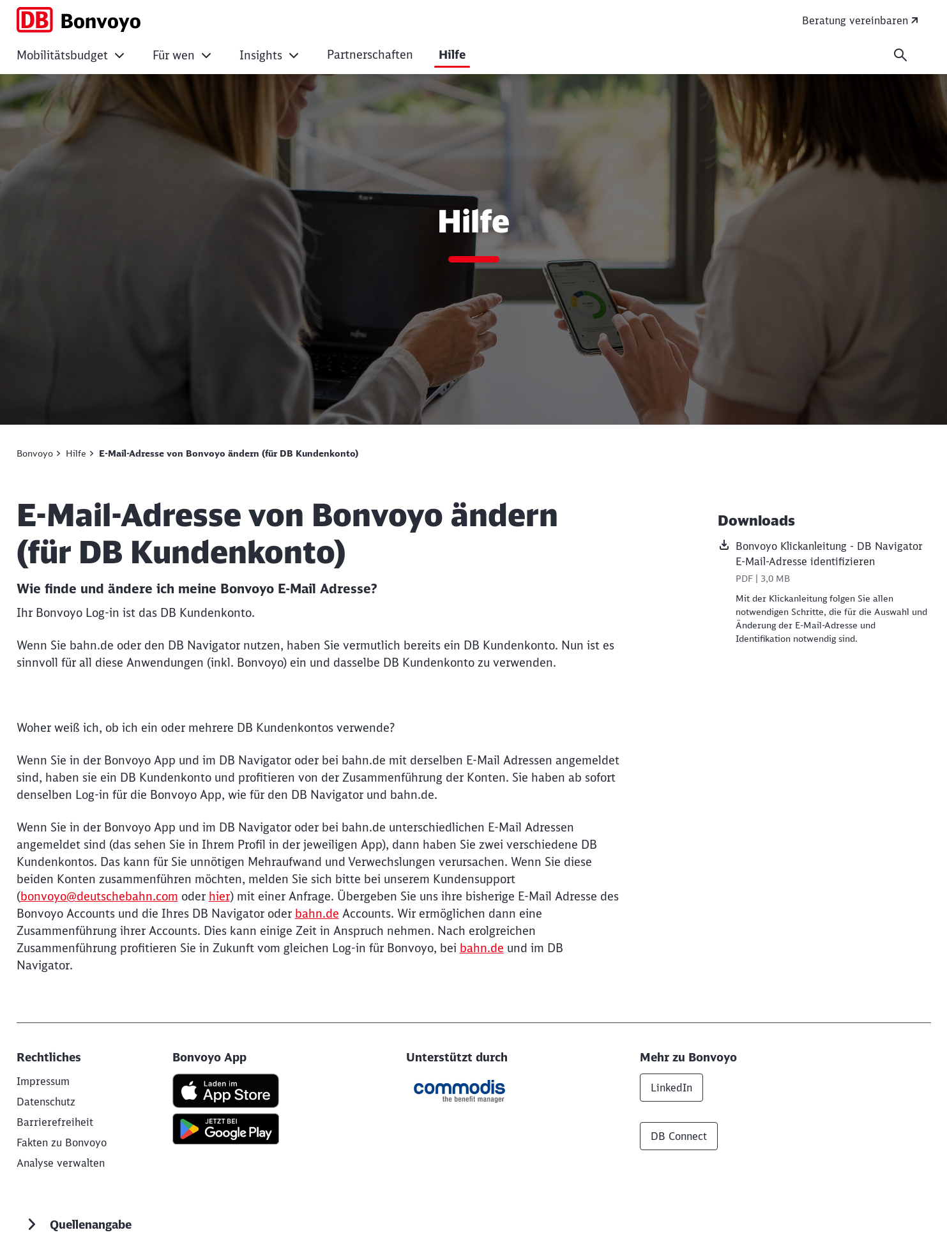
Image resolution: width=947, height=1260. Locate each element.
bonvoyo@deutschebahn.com (99, 896)
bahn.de (317, 913)
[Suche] (900, 55)
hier (219, 896)
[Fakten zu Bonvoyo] (62, 1142)
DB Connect (679, 1136)
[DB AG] (43, 1081)
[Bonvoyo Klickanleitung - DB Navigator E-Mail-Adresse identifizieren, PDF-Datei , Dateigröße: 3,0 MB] (824, 563)
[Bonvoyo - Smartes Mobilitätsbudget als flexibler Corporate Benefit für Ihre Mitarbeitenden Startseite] (79, 20)
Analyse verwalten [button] (61, 1163)
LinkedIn (671, 1087)
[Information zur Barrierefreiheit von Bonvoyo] (55, 1122)
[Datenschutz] (46, 1101)
